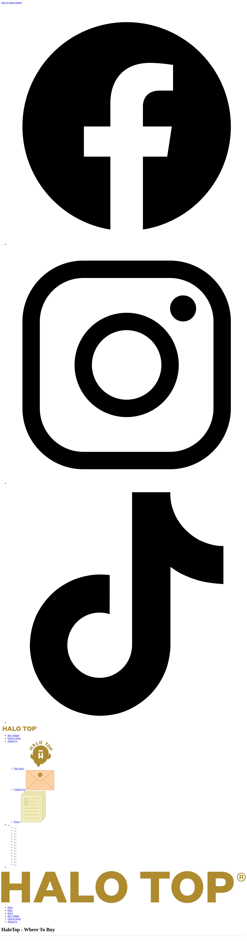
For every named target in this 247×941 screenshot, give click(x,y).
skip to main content (11, 2)
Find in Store (14, 738)
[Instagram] (127, 483)
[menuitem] (130, 827)
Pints (10, 907)
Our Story (35, 768)
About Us (12, 741)
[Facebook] (127, 244)
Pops (10, 910)
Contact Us (34, 789)
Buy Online (13, 735)
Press (30, 821)
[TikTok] (127, 722)
